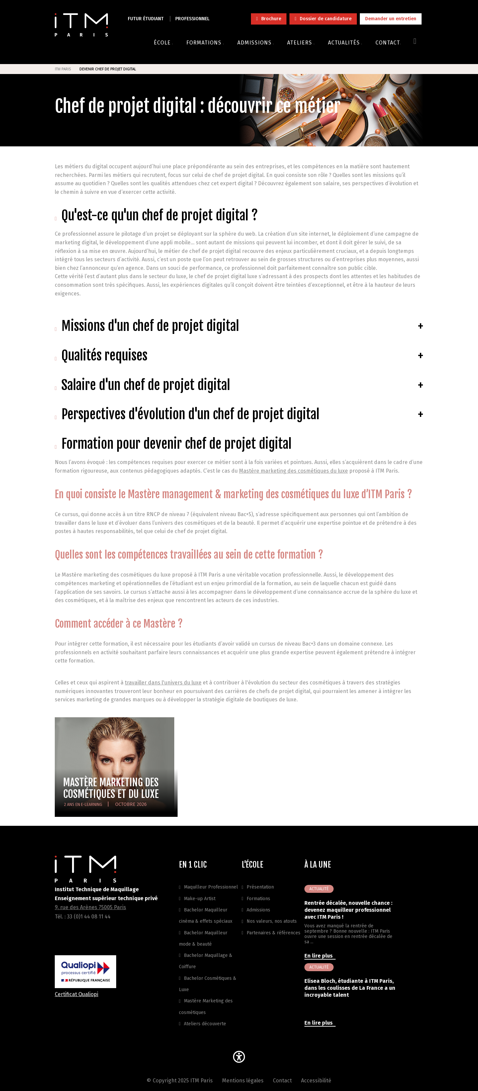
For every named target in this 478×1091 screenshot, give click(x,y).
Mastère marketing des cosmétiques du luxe (293, 471)
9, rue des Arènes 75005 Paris (90, 907)
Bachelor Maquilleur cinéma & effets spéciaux (205, 915)
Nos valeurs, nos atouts (272, 921)
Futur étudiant (146, 19)
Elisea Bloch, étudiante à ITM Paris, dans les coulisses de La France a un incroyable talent (349, 988)
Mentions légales (243, 1080)
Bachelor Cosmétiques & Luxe (207, 983)
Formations (258, 898)
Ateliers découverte (205, 1024)
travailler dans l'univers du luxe (163, 682)
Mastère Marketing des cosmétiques (206, 1006)
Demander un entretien (390, 19)
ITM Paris (63, 69)
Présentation (260, 887)
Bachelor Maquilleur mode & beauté (203, 938)
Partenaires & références (273, 933)
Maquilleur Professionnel (211, 887)
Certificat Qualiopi (76, 994)
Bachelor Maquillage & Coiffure (205, 961)
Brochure (271, 19)
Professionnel (192, 19)
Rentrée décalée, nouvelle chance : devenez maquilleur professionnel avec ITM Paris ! (348, 910)
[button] (239, 1058)
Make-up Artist (199, 898)
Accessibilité (316, 1080)
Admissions (258, 910)
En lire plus (319, 956)
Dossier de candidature (326, 19)
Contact (282, 1080)
